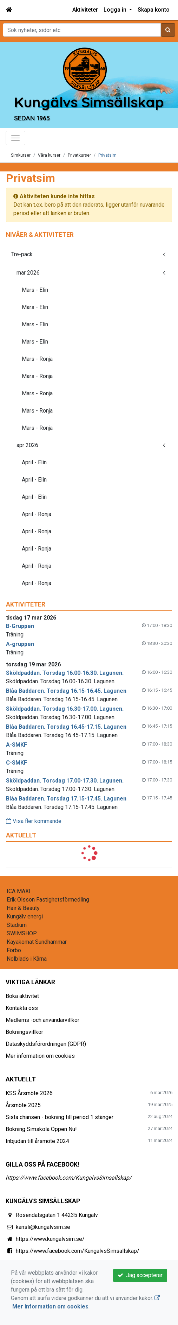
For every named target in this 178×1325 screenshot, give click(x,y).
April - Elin (34, 462)
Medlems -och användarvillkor (42, 1020)
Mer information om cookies (40, 1056)
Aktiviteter (85, 9)
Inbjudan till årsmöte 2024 (37, 1141)
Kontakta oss (22, 1008)
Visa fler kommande (33, 821)
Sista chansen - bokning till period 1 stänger (59, 1117)
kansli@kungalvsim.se (43, 1227)
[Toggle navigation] (15, 138)
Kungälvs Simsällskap (89, 102)
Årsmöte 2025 (23, 1105)
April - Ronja (36, 514)
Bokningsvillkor (24, 1032)
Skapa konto (154, 9)
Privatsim (107, 155)
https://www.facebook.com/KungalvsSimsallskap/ (69, 1177)
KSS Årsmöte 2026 (29, 1093)
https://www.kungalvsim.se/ (50, 1239)
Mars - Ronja (37, 359)
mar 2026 (28, 272)
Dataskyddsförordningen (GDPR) (46, 1044)
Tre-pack (22, 254)
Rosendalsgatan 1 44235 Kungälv (57, 1215)
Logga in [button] (116, 9)
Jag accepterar (140, 1275)
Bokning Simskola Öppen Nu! (41, 1129)
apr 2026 (27, 445)
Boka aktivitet (22, 996)
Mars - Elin (35, 290)
